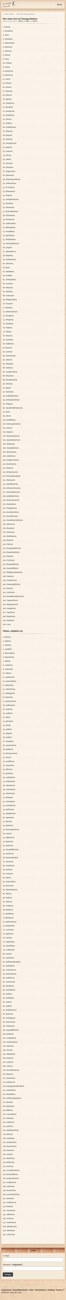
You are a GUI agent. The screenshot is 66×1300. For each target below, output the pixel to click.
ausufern (10, 1138)
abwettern (10, 793)
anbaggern (10, 693)
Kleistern (10, 175)
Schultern (10, 115)
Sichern (9, 139)
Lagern (9, 247)
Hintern (9, 131)
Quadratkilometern (14, 408)
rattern (9, 938)
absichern (10, 1158)
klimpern (9, 918)
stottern (9, 709)
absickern (11, 1230)
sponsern (10, 817)
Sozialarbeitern (12, 243)
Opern (8, 388)
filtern (8, 894)
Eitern (8, 155)
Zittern (9, 95)
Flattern (9, 91)
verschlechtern (13, 1170)
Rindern (8, 307)
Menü (59, 5)
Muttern (9, 263)
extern (9, 954)
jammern (10, 1106)
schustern (10, 1026)
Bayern (9, 135)
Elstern (9, 360)
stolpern (9, 906)
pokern (9, 729)
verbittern (10, 950)
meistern (10, 853)
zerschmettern (13, 1194)
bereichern (11, 1190)
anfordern (10, 966)
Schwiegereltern (13, 179)
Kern (8, 267)
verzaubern (11, 1114)
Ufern (8, 416)
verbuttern (11, 1222)
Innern (8, 87)
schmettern (11, 970)
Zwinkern (10, 271)
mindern (10, 1198)
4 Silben (27, 21)
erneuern (10, 1186)
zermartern (11, 1142)
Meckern (9, 107)
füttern (7, 637)
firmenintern (11, 890)
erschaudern (12, 1042)
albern (7, 661)
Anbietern (11, 456)
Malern (9, 328)
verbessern (10, 705)
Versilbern (10, 231)
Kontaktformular (20, 1290)
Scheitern (10, 103)
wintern (10, 1046)
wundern (9, 741)
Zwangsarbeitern (13, 548)
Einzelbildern (12, 568)
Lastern (9, 151)
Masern (9, 336)
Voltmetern (11, 259)
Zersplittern (11, 143)
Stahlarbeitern (12, 396)
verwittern (10, 982)
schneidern (10, 881)
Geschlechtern (12, 512)
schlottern (10, 1082)
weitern (10, 1218)
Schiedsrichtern (13, 400)
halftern (9, 749)
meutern (9, 861)
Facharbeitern (12, 211)
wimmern (11, 1210)
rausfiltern (10, 990)
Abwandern (10, 227)
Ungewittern (12, 600)
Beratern (10, 528)
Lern (9, 624)
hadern (9, 994)
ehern (8, 725)
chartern (10, 1150)
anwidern (10, 958)
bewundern (9, 653)
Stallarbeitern (13, 448)
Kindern (9, 255)
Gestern (8, 51)
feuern (9, 1050)
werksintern (11, 1010)
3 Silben (20, 21)
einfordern (11, 1090)
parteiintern (11, 922)
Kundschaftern (12, 552)
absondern (10, 1094)
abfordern (11, 1054)
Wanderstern (11, 380)
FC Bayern (10, 187)
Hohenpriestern (13, 424)
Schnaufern (11, 279)
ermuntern (10, 789)
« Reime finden (8, 14)
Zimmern (11, 444)
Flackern (9, 324)
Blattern (9, 75)
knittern (9, 1014)
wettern (9, 1166)
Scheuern (10, 295)
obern (7, 717)
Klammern (10, 191)
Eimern (9, 588)
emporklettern (12, 1030)
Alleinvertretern (13, 488)
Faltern (10, 544)
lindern (10, 1206)
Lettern (9, 352)
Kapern (9, 195)
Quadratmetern (13, 440)
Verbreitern (11, 127)
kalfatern (10, 809)
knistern (9, 697)
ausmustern (11, 745)
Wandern (9, 31)
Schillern (10, 344)
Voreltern (11, 612)
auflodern (10, 998)
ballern (9, 898)
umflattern (11, 1202)
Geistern (9, 167)
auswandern (10, 681)
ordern (9, 1002)
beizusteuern (11, 753)
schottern (11, 1234)
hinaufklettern (12, 849)
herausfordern (12, 857)
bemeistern (11, 1146)
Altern (8, 119)
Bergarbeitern (12, 564)
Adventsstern (11, 311)
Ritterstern (11, 452)
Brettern (9, 71)
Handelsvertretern (15, 520)
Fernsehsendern (13, 476)
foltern (9, 902)
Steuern (9, 163)
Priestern (10, 532)
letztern (9, 873)
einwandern (11, 974)
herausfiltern (12, 1174)
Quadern (10, 620)
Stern (8, 79)
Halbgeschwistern (14, 572)
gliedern (9, 721)
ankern (9, 1006)
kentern (9, 1102)
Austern (9, 283)
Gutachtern (11, 356)
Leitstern (11, 592)
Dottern (9, 368)
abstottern (10, 785)
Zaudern (9, 203)
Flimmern (10, 215)
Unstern (10, 576)
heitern (9, 869)
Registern (11, 616)
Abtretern (10, 524)
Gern (7, 35)
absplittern (10, 813)
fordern (8, 645)
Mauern (9, 287)
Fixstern (9, 468)
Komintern (11, 504)
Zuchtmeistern (12, 500)
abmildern (10, 946)
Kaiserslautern (13, 436)
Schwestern (11, 183)
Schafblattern (12, 484)
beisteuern (10, 1022)
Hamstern (10, 111)
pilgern (9, 733)
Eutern (9, 428)
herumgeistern (12, 829)
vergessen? (17, 1265)
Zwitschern (9, 43)
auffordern (10, 777)
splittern (9, 934)
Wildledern (11, 239)
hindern (10, 1034)
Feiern (7, 27)
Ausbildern (10, 420)
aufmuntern (10, 701)
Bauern (9, 348)
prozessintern (13, 1178)
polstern (9, 773)
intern (8, 877)
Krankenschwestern (15, 596)
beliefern (10, 1162)
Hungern (9, 316)
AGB (31, 1290)
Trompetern (11, 508)
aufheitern (9, 677)
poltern (9, 1126)
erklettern (9, 837)
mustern (9, 845)
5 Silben (34, 21)
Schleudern (11, 223)
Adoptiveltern (13, 460)
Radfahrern (11, 536)
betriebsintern (13, 1070)
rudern (9, 737)
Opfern (9, 99)
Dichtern (9, 392)
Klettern (8, 47)
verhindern (11, 1038)
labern (8, 673)
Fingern (9, 404)
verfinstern (11, 1182)
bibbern (9, 1110)
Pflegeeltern (11, 299)
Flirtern (9, 384)
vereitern (10, 930)
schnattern (10, 781)
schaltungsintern (13, 1098)
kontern (9, 910)
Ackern (9, 123)
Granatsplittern (13, 584)
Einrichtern (11, 464)
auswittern (10, 805)
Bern (8, 412)
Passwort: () (13, 1265)
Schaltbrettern (12, 496)
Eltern (7, 55)
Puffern (9, 275)
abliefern (10, 1214)
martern (9, 1118)
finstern (9, 1074)
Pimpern (9, 320)
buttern (10, 1058)
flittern (9, 769)
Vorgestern (10, 171)
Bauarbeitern (12, 516)
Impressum (6, 1290)
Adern (8, 159)
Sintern (8, 147)
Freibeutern (12, 580)
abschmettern (13, 1130)
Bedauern (10, 219)
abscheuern (12, 1226)
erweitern (10, 865)
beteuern (10, 886)
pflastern (9, 685)
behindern (10, 926)
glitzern (9, 825)
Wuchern (10, 376)
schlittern (10, 978)
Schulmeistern (12, 199)
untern (10, 1066)
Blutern (10, 540)
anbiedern (10, 942)
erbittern (10, 1122)
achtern (10, 1062)
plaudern (10, 986)
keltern (9, 1134)
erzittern (9, 665)
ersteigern (10, 801)
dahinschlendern (13, 962)
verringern (10, 1018)
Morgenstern (12, 604)
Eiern (7, 67)
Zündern (9, 364)
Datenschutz (40, 1290)
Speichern (10, 235)
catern (8, 757)
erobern (9, 713)
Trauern (9, 303)
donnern (9, 797)
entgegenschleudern (15, 1086)
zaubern (8, 649)
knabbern (10, 914)
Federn (9, 63)
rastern (10, 1154)
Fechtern (10, 560)
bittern (9, 821)
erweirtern (10, 1078)
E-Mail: (6, 1256)
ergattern (10, 765)
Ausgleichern (11, 372)
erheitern (9, 669)
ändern (8, 641)
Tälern (8, 332)
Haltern (9, 556)
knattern (9, 841)
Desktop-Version (55, 1290)
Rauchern (10, 207)
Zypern (10, 432)
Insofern (9, 340)
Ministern (10, 480)
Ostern (8, 83)
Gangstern (11, 608)
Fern (7, 59)
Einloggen (8, 1274)
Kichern (9, 291)
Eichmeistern (12, 472)
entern (9, 833)
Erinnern (8, 39)
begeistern (9, 657)
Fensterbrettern (13, 492)
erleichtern (10, 689)
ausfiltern (10, 761)
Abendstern (11, 251)
